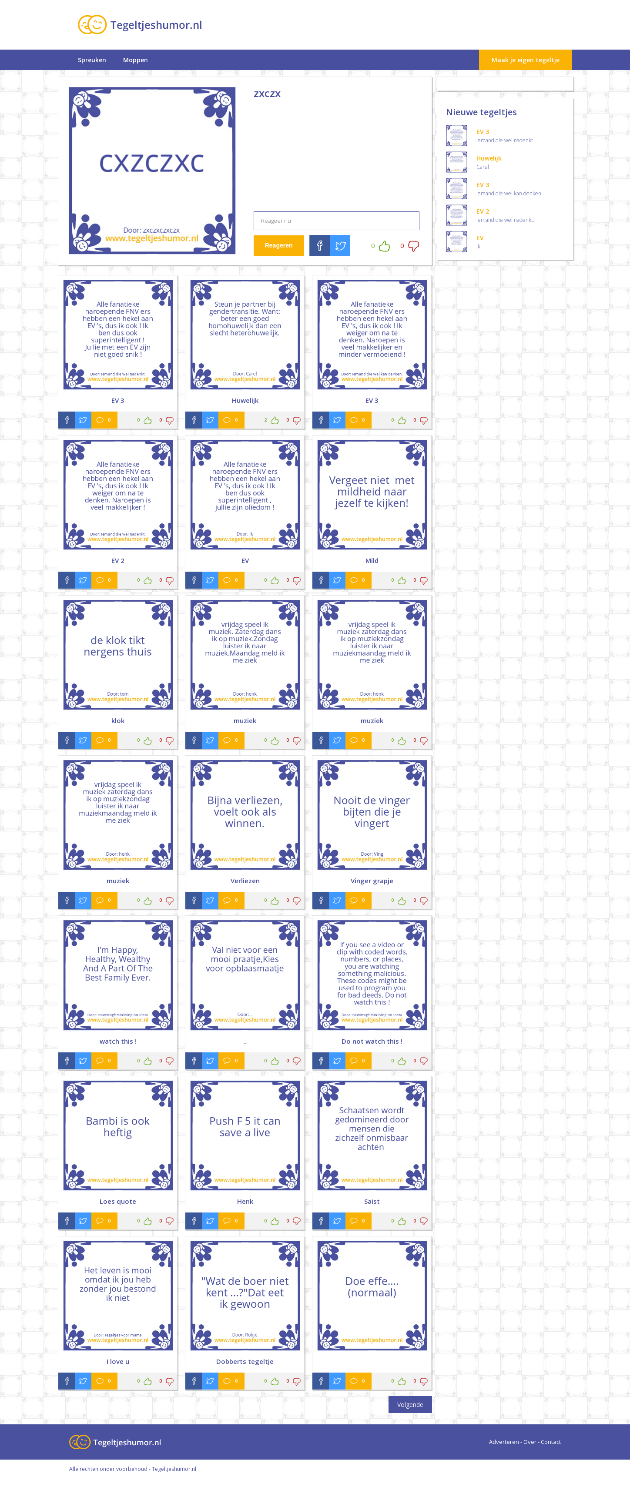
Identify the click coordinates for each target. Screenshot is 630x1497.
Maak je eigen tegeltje (526, 60)
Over (529, 1442)
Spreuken (92, 60)
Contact (551, 1442)
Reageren (279, 245)
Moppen (135, 60)
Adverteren (504, 1442)
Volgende (410, 1404)
